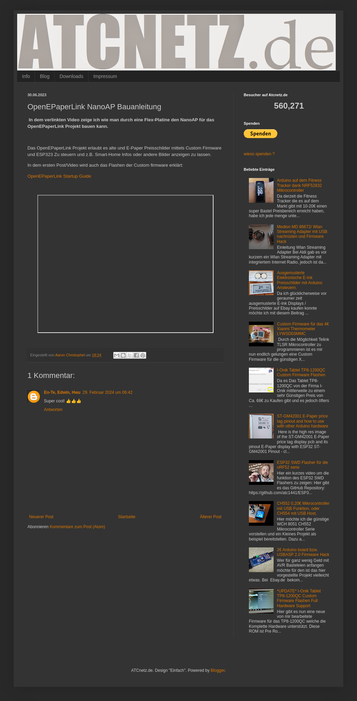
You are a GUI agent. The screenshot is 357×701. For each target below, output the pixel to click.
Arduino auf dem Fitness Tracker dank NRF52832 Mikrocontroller (299, 185)
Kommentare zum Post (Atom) (77, 526)
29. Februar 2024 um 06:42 (107, 392)
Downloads (71, 76)
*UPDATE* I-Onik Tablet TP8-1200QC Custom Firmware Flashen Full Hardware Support (299, 598)
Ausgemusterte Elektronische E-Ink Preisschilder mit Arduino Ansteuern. (299, 280)
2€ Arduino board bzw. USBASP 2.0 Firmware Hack (303, 552)
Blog (44, 76)
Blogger (218, 670)
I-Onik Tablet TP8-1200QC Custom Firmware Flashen (301, 372)
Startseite (127, 516)
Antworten (53, 409)
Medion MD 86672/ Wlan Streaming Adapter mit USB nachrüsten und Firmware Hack (302, 234)
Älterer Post (210, 516)
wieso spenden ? (259, 154)
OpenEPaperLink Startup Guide (59, 176)
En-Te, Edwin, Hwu (62, 392)
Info (26, 76)
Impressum (105, 76)
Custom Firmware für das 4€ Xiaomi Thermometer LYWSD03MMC (303, 329)
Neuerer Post (41, 516)
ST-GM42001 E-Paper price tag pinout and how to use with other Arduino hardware (302, 421)
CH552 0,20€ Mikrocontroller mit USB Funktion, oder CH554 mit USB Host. (303, 508)
